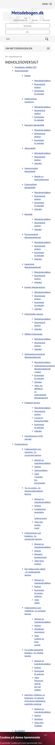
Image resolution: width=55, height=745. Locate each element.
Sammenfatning (41, 470)
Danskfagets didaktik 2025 (26, 67)
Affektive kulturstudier (33, 334)
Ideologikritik (29, 148)
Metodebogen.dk (27, 13)
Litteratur (38, 163)
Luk (45, 735)
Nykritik (27, 75)
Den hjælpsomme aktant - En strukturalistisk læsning (34, 572)
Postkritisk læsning (32, 402)
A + (27, 32)
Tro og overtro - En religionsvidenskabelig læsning (33, 491)
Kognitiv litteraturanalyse (34, 287)
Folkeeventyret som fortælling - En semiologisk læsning (33, 536)
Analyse (37, 466)
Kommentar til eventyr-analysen (39, 593)
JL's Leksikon (20, 730)
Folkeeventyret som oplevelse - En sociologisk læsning (32, 452)
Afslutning (38, 719)
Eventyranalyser (21, 444)
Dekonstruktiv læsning (33, 314)
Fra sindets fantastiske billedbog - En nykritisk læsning (33, 652)
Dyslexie (27, 26)
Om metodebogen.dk (20, 18)
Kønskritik (28, 214)
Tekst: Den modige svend (38, 525)
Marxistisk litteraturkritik (34, 125)
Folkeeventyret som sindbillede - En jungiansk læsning (35, 610)
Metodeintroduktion (42, 80)
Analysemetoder (21, 70)
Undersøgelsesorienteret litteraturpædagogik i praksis (44, 368)
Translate (46, 20)
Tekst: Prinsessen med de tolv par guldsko (38, 683)
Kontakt (35, 20)
